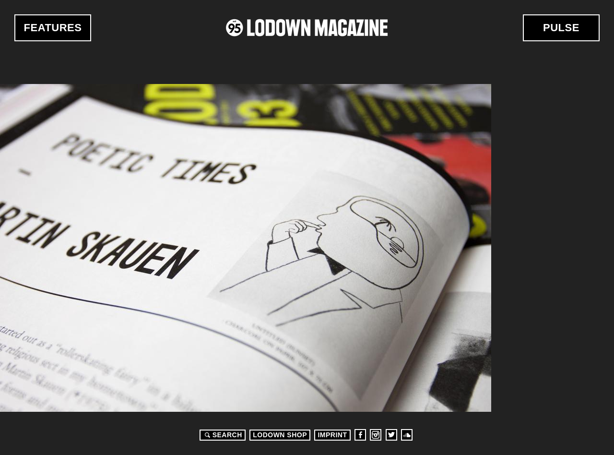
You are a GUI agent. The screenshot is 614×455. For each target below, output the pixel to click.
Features (53, 28)
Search (222, 435)
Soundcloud (407, 435)
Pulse (561, 28)
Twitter (391, 435)
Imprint (332, 435)
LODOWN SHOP (280, 435)
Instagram (375, 435)
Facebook (360, 435)
